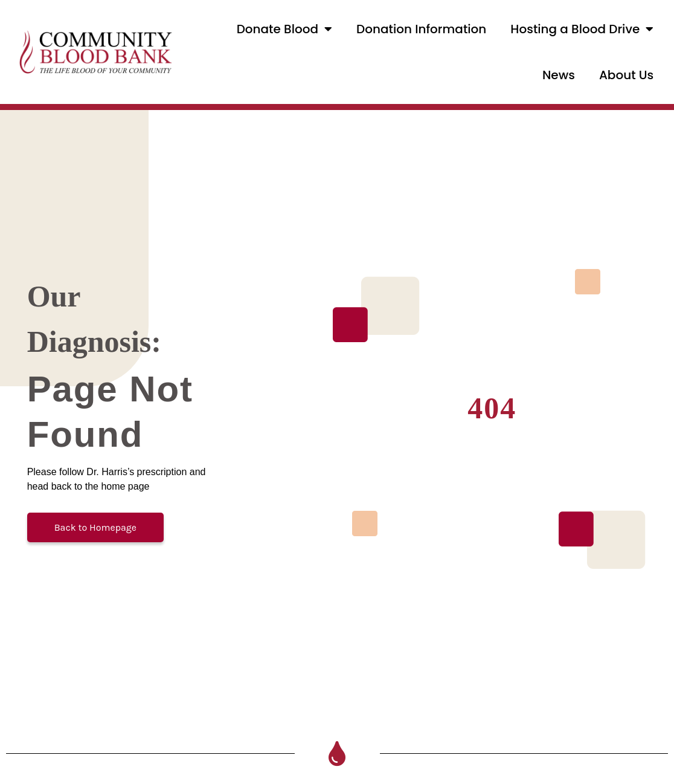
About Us (626, 74)
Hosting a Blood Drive (581, 29)
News (558, 74)
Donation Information (421, 29)
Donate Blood (284, 29)
